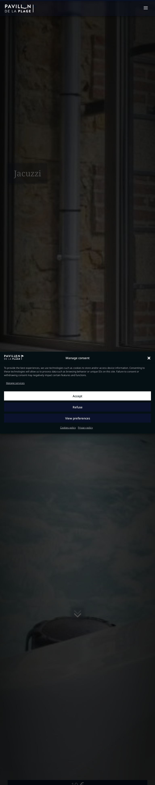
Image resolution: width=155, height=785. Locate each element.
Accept (77, 396)
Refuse (78, 407)
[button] (149, 358)
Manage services (15, 383)
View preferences (77, 418)
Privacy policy (85, 427)
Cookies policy (68, 427)
